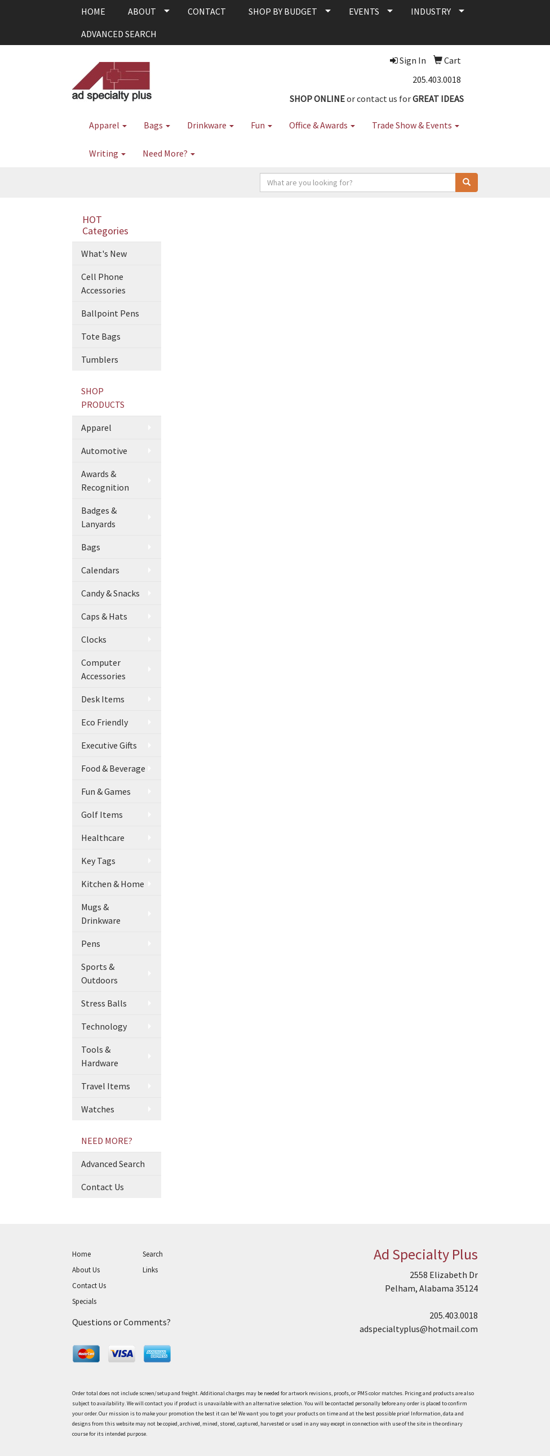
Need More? (169, 153)
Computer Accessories (103, 669)
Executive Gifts (109, 745)
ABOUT (142, 11)
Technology (104, 1026)
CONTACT (207, 11)
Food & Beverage (113, 768)
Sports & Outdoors (99, 973)
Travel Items (105, 1086)
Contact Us (102, 1186)
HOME (93, 11)
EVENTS (364, 11)
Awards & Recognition (105, 480)
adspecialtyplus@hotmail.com (419, 1328)
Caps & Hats (104, 616)
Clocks (94, 639)
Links (150, 1270)
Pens (90, 943)
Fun (261, 125)
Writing (107, 153)
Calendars (100, 570)
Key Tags (98, 860)
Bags (157, 125)
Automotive (104, 450)
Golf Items (102, 814)
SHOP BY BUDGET (283, 11)
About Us (86, 1270)
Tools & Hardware (99, 1056)
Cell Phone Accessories (103, 283)
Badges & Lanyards (99, 517)
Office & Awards (322, 125)
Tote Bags (101, 336)
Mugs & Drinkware (101, 913)
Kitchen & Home (112, 883)
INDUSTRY (431, 11)
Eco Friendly (104, 722)
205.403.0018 (436, 79)
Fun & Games (106, 791)
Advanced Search (113, 1163)
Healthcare (103, 837)
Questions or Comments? (121, 1322)
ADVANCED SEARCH (119, 33)
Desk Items (103, 699)
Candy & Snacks (110, 593)
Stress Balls (104, 1003)
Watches (97, 1109)
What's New (104, 253)
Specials (84, 1301)
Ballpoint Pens (110, 313)
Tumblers (99, 359)
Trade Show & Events (415, 125)
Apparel (108, 125)
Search (153, 1254)
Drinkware (210, 125)
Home (81, 1254)
